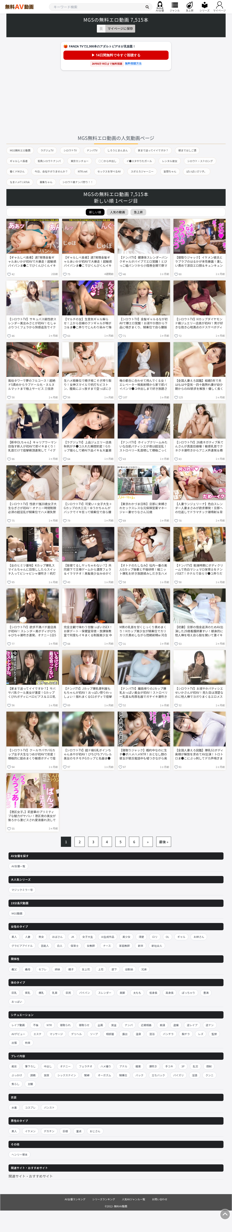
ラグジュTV (46, 150)
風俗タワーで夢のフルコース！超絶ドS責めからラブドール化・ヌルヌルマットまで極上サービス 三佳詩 (31, 385)
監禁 (214, 1034)
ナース (107, 946)
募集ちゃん (46, 182)
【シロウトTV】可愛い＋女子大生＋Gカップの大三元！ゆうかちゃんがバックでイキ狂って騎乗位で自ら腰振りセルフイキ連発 (88, 508)
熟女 (41, 937)
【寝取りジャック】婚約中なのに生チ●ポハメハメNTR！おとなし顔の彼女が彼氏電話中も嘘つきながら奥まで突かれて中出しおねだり (143, 754)
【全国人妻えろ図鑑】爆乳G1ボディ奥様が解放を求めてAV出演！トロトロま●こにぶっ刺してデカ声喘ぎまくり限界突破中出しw (199, 754)
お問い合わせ (159, 1199)
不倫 (35, 1025)
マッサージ (56, 1034)
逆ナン (210, 1025)
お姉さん (198, 937)
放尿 (46, 1075)
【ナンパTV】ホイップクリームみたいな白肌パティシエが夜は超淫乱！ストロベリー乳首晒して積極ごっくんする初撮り (143, 446)
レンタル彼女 (169, 161)
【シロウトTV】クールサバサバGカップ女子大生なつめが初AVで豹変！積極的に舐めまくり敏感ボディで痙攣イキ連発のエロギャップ (32, 754)
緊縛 (87, 1075)
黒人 (14, 1131)
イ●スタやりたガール (139, 161)
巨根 (65, 1131)
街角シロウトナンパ (49, 161)
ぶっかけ (16, 1075)
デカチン (49, 1131)
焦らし (15, 1084)
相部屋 (110, 1034)
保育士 (75, 946)
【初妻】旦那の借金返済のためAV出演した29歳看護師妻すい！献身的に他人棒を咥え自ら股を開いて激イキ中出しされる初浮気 (199, 631)
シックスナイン (66, 1075)
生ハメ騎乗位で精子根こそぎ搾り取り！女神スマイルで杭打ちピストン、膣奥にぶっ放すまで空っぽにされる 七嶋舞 (88, 385)
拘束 (27, 1043)
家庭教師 (124, 946)
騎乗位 (123, 1075)
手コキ (169, 1066)
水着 (14, 1107)
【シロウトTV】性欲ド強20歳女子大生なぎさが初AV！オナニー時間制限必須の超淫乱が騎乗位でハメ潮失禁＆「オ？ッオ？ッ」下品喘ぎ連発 (32, 508)
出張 (14, 1043)
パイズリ (178, 1075)
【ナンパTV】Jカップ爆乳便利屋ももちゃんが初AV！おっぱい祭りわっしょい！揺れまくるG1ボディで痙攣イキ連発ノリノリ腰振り (88, 693)
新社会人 (157, 946)
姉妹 (57, 969)
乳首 (54, 993)
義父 (14, 969)
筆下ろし (30, 1066)
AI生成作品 (107, 937)
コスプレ (30, 1107)
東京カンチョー (80, 161)
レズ (200, 1034)
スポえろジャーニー (142, 171)
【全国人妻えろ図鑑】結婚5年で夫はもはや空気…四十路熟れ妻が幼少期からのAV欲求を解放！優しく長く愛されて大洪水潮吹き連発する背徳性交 (199, 385)
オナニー (65, 1066)
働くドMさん (17, 171)
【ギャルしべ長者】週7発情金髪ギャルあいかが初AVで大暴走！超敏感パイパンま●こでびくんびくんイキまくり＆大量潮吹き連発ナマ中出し (32, 261)
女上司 (86, 969)
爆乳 (41, 993)
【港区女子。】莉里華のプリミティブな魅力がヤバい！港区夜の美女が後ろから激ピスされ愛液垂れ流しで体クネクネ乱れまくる (32, 816)
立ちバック (158, 1075)
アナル (123, 1066)
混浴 (152, 1034)
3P (183, 1066)
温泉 (138, 1034)
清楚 (141, 937)
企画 (100, 1025)
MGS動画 (16, 913)
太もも (137, 993)
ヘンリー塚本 (19, 1154)
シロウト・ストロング (200, 161)
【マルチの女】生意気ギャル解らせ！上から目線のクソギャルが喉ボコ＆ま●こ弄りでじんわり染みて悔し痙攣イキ (88, 323)
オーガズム (104, 1075)
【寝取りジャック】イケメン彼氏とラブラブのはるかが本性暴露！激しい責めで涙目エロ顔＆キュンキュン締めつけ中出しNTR (199, 261)
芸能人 (45, 946)
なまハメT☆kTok (20, 182)
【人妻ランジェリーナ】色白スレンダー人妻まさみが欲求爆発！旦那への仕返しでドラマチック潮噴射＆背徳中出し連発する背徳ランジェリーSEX (199, 508)
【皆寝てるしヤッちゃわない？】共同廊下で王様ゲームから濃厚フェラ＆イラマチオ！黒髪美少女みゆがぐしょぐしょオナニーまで (88, 569)
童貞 (79, 1131)
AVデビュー (18, 1034)
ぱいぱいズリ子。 (196, 171)
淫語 (194, 1075)
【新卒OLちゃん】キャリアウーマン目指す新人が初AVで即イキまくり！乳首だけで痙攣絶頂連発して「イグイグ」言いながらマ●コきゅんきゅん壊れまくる (32, 446)
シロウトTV (70, 150)
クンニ (209, 1075)
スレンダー (105, 993)
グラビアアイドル (22, 946)
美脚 (122, 993)
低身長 (153, 993)
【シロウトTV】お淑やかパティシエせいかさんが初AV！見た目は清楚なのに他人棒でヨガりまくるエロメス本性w (199, 693)
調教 (33, 1075)
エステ (37, 1034)
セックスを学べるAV (109, 171)
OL (167, 937)
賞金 (113, 1025)
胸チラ (186, 1034)
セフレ (43, 969)
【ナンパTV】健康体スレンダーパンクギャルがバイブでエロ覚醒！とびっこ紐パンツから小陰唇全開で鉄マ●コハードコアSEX (143, 261)
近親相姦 (146, 1025)
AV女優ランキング (75, 1199)
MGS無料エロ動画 (20, 150)
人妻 (27, 937)
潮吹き (153, 1066)
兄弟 (144, 969)
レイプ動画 (18, 1025)
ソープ (94, 1034)
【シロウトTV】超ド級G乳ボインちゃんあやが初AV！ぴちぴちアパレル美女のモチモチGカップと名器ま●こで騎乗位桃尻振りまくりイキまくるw (88, 754)
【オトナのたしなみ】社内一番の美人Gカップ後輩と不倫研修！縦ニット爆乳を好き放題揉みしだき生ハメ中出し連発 (143, 569)
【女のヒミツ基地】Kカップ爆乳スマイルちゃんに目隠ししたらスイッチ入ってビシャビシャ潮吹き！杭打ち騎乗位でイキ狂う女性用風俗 (32, 569)
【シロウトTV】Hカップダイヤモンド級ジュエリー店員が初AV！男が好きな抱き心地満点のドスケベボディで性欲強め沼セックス (199, 323)
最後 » (163, 841)
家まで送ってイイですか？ (153, 150)
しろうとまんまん (117, 150)
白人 (59, 946)
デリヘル (76, 1034)
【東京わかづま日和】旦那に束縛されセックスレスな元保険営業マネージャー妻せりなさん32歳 (143, 508)
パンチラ (168, 1034)
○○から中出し (107, 161)
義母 (27, 969)
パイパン (84, 993)
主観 (30, 1084)
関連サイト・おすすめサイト (31, 1176)
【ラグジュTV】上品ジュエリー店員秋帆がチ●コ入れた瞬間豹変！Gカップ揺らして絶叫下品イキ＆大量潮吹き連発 (88, 446)
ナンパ (129, 1025)
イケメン (30, 1131)
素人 (14, 937)
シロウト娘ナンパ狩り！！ (78, 182)
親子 (71, 969)
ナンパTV (92, 150)
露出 (124, 1034)
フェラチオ (85, 1066)
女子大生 (87, 937)
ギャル (181, 937)
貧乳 (27, 993)
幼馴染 (129, 969)
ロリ (155, 937)
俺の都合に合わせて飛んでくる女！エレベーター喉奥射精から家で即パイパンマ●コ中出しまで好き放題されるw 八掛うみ (143, 385)
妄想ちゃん (170, 171)
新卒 (140, 946)
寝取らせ (84, 1025)
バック (139, 1075)
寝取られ (65, 1025)
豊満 (206, 993)
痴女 (14, 1066)
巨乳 (14, 993)
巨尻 (68, 993)
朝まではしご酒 (187, 150)
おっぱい (16, 1002)
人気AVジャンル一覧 (133, 1199)
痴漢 (162, 1025)
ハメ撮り (105, 1066)
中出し (48, 1066)
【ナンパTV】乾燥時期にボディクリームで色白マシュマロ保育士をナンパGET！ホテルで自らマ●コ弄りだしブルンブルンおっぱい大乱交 (199, 569)
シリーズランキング (103, 1199)
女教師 (91, 946)
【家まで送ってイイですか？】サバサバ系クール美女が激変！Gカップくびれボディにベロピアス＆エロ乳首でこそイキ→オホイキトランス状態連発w (32, 693)
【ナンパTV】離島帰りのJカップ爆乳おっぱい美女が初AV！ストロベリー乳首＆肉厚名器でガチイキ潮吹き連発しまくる (143, 693)
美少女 (126, 937)
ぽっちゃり (188, 993)
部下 (114, 969)
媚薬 (138, 1066)
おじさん (95, 1131)
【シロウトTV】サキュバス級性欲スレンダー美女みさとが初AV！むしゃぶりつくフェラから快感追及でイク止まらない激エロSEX (32, 323)
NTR (49, 1025)
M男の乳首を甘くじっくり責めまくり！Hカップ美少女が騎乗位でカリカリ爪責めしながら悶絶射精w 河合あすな (143, 631)
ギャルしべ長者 (19, 161)
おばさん (57, 937)
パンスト (49, 1107)
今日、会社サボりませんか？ (51, 171)
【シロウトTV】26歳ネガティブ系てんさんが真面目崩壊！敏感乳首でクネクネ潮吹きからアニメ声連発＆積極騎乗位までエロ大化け (199, 446)
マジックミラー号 (22, 890)
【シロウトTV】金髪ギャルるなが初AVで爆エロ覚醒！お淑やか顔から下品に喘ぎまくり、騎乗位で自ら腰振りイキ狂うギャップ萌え (143, 323)
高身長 (170, 993)
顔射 (209, 1066)
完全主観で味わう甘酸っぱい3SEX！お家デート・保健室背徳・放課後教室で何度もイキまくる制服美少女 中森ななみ (88, 631)
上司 (100, 969)
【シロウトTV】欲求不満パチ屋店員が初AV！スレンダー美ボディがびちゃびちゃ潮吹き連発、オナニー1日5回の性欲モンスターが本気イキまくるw (32, 631)
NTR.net (82, 171)
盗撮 (176, 1025)
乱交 (195, 1066)
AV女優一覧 (18, 866)
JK (72, 937)
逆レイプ (192, 1025)
